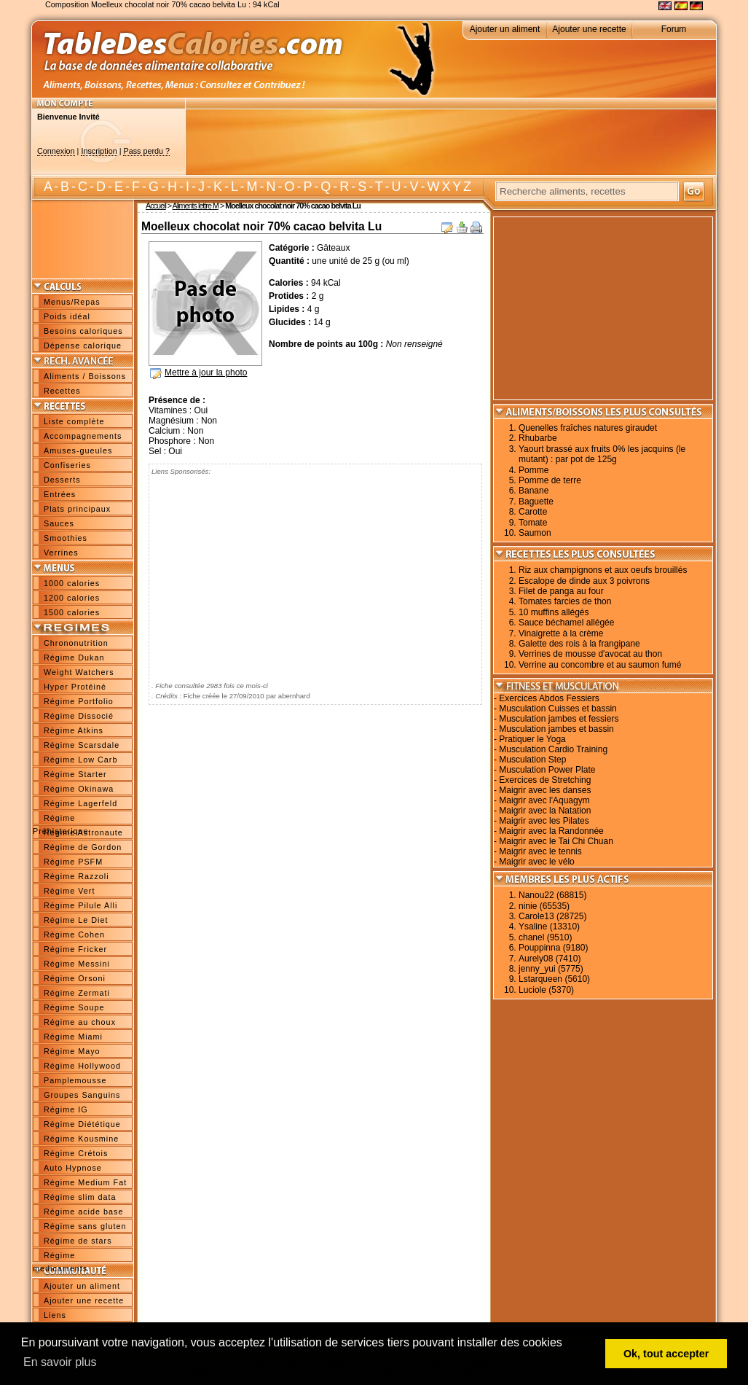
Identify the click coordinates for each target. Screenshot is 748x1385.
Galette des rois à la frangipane (579, 644)
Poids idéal (67, 316)
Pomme (533, 470)
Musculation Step (532, 759)
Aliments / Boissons (85, 376)
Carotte (533, 512)
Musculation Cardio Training (553, 749)
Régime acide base (83, 1211)
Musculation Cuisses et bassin (557, 708)
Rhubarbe (538, 438)
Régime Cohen (74, 934)
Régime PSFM (73, 861)
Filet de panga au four (561, 591)
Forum (674, 29)
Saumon (535, 533)
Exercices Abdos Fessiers (549, 698)
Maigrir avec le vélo (536, 862)
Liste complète (74, 421)
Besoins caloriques (83, 331)
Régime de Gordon (83, 847)
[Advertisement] (451, 142)
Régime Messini (77, 963)
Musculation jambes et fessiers (558, 719)
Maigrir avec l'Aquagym (544, 800)
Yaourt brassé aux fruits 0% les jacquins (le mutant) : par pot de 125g (602, 454)
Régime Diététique (82, 1124)
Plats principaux (77, 508)
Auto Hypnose (73, 1167)
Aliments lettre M (196, 205)
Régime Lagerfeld (80, 803)
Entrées (60, 494)
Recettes (62, 390)
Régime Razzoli (76, 876)
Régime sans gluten (85, 1226)
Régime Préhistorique (61, 819)
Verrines (61, 552)
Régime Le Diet (76, 920)
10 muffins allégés (554, 612)
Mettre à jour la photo (206, 372)
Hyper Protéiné (75, 686)
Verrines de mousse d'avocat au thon (590, 654)
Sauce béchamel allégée (566, 622)
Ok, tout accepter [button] (666, 1353)
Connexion (56, 151)
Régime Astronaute (83, 832)
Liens (55, 1315)
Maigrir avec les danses (545, 790)
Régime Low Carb (80, 759)
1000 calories (72, 583)
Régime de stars (78, 1240)
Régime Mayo (72, 1051)
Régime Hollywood (82, 1065)
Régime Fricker (75, 949)
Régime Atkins (73, 730)
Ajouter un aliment (505, 29)
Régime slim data (80, 1197)
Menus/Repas (72, 301)
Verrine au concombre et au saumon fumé (600, 665)
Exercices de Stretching (545, 780)
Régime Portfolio (79, 701)
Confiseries (67, 465)
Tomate (533, 523)
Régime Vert (69, 890)
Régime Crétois (76, 1153)
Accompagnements (83, 436)
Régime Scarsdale (81, 745)
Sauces (59, 523)
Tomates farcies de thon (565, 601)
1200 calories (72, 597)
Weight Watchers (79, 672)
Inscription (99, 151)
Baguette (536, 501)
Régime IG (66, 1109)
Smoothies (65, 538)
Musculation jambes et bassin (556, 729)
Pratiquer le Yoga (532, 739)
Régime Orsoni (75, 978)
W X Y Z (449, 186)
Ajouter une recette (589, 29)
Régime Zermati (77, 992)
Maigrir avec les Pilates (543, 821)
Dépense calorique (83, 345)
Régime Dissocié (79, 715)
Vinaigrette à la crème (561, 633)
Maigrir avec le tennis (540, 851)
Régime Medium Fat (85, 1182)
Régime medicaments (60, 1257)
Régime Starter (75, 774)
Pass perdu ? (146, 151)
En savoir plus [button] (60, 1362)
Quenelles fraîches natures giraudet (588, 428)
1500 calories (72, 612)
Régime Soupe (74, 1007)
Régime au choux (80, 1022)
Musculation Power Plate (547, 770)
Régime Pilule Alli (80, 905)
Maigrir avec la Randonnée (551, 831)
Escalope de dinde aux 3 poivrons (584, 581)
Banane (533, 490)
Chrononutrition (76, 643)
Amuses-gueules (78, 450)
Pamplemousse (75, 1080)
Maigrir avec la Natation (545, 810)
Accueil (156, 205)
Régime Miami (73, 1036)
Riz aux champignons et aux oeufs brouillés (603, 570)
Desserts (62, 479)
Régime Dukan (74, 657)
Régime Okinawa (79, 788)
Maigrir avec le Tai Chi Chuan (556, 841)
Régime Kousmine (81, 1138)
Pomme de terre (550, 480)
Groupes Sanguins (82, 1095)
